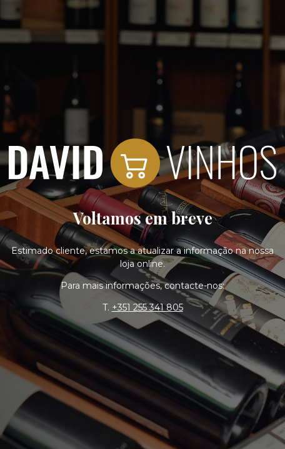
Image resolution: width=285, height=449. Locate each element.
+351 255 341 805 (147, 307)
